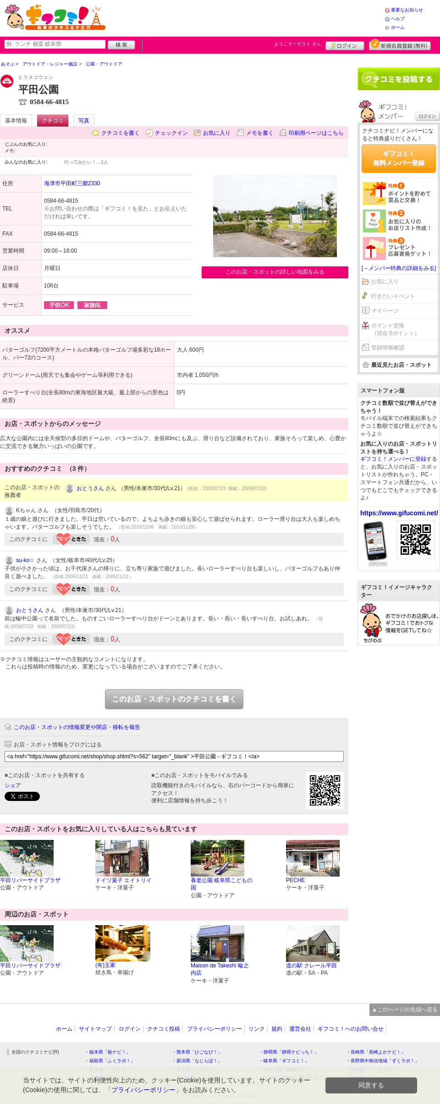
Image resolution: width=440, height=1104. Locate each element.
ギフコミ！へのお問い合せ (351, 1029)
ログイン (344, 44)
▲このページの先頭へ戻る (405, 1009)
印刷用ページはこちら (316, 133)
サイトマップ (95, 1029)
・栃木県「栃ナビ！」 (108, 1051)
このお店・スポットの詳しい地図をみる (275, 272)
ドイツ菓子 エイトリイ (123, 880)
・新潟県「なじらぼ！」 (197, 1060)
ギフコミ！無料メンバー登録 (398, 158)
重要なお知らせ (407, 9)
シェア (13, 785)
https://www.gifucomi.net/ (399, 513)
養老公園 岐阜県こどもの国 (222, 884)
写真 (83, 120)
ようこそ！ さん (297, 43)
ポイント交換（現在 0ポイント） (395, 329)
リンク (256, 1029)
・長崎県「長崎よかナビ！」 (376, 1051)
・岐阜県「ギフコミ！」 (284, 1060)
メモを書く (260, 133)
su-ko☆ (25, 560)
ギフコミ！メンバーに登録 (393, 459)
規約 (276, 1029)
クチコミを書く (120, 133)
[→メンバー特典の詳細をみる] (399, 268)
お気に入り (217, 133)
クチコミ (53, 120)
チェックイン (171, 133)
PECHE (295, 880)
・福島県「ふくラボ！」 (110, 1060)
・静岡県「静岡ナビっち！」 (289, 1051)
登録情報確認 (387, 347)
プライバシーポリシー (214, 1029)
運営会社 (300, 1029)
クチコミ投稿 (163, 1029)
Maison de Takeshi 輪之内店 (220, 969)
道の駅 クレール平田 (311, 965)
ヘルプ (398, 18)
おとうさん (90, 488)
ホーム (398, 27)
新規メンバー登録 (400, 44)
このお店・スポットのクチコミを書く (174, 699)
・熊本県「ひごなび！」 (197, 1051)
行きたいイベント (393, 296)
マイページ (385, 311)
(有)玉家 (105, 965)
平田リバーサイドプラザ (30, 880)
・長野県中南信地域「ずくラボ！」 (382, 1060)
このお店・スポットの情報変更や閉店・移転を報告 (77, 727)
